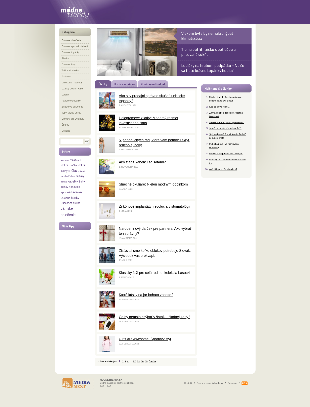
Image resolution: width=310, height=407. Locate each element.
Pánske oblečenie (71, 100)
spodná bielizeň (71, 192)
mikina (64, 181)
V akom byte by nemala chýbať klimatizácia (207, 36)
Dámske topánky (71, 52)
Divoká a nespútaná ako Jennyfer (226, 153)
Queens (65, 197)
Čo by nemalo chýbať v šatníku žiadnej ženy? (154, 317)
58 (138, 361)
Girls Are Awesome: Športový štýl (145, 339)
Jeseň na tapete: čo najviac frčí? (225, 128)
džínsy (64, 186)
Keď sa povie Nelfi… (219, 107)
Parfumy (66, 76)
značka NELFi (77, 165)
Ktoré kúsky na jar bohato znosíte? (146, 295)
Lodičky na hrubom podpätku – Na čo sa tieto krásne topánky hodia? (212, 68)
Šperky (65, 124)
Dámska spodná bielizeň (75, 46)
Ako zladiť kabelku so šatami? (142, 162)
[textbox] (71, 141)
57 (134, 361)
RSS (244, 383)
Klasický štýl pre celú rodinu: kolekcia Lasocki (154, 273)
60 (146, 361)
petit (80, 160)
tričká (73, 160)
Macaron (65, 160)
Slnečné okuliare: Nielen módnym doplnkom (153, 184)
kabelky (73, 181)
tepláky (80, 176)
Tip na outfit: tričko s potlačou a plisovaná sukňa (208, 52)
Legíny (65, 94)
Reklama (232, 383)
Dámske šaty (69, 64)
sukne (76, 202)
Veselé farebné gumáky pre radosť (226, 122)
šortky (75, 197)
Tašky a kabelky (70, 70)
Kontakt (188, 383)
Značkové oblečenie (72, 106)
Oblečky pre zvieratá (73, 118)
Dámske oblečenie (72, 40)
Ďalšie (152, 361)
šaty (82, 181)
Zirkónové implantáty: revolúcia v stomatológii (154, 206)
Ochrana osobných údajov (210, 383)
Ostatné (66, 130)
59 (142, 361)
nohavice (74, 186)
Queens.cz (66, 203)
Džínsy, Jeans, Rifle (72, 88)
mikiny (64, 171)
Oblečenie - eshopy (72, 82)
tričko (72, 170)
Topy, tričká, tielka (71, 112)
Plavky (65, 58)
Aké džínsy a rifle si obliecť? (223, 169)
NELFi (64, 165)
